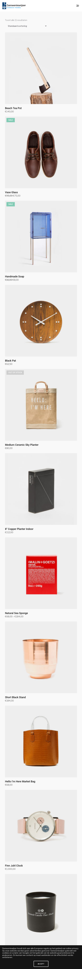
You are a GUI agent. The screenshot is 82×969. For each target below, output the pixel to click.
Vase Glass (11, 192)
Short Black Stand (15, 697)
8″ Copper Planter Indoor (19, 528)
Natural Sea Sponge (16, 613)
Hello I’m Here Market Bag (20, 781)
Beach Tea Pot (13, 108)
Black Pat (10, 360)
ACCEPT (41, 964)
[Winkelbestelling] (26, 26)
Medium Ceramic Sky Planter (21, 444)
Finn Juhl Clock (14, 865)
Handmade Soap (14, 276)
